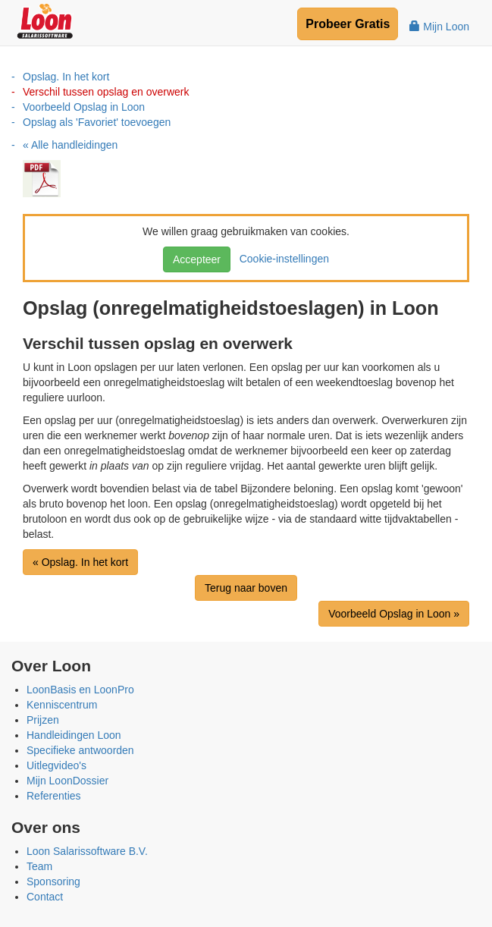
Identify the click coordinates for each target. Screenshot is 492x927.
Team (39, 866)
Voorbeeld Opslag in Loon (84, 107)
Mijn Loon (439, 26)
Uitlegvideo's (56, 765)
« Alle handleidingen (70, 145)
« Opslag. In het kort (80, 562)
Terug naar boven (246, 588)
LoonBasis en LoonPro (80, 689)
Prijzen (43, 720)
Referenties (54, 796)
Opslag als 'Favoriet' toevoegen (97, 122)
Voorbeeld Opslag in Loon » (393, 614)
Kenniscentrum (62, 705)
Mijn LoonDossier (67, 781)
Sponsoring (53, 881)
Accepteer (197, 259)
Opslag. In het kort (66, 77)
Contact (45, 897)
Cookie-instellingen (281, 259)
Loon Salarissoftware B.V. (87, 851)
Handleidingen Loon (74, 735)
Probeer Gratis (348, 23)
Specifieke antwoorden (80, 750)
